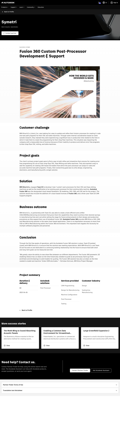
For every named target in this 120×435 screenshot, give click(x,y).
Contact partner (9, 33)
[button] (60, 384)
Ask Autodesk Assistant (101, 370)
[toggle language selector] (105, 3)
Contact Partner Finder (80, 370)
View (7, 345)
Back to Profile (26, 310)
